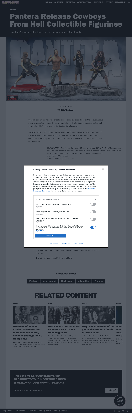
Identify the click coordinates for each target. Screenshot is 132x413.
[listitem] (66, 199)
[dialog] (66, 206)
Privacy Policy (78, 243)
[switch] (93, 204)
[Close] (104, 170)
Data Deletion (53, 243)
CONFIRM (50, 235)
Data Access (66, 243)
